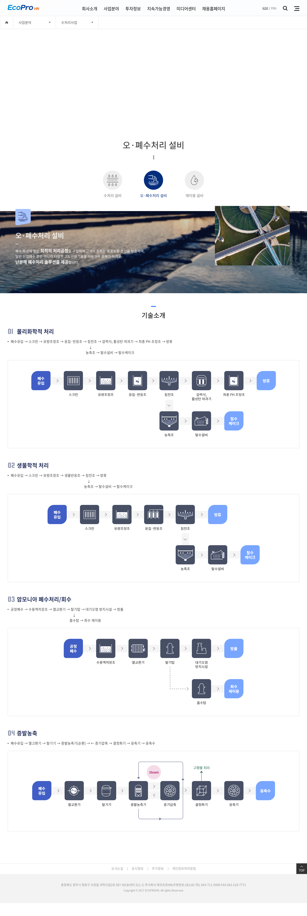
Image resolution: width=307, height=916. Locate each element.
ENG (274, 8)
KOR (265, 8)
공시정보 (137, 868)
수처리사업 (69, 22)
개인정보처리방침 (184, 868)
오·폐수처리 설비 (153, 184)
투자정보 (133, 9)
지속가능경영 (158, 9)
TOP (301, 868)
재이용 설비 (194, 184)
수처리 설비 (112, 184)
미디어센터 (186, 9)
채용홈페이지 (213, 9)
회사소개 (89, 9)
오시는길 (117, 868)
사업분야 (111, 9)
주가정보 (158, 868)
